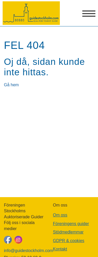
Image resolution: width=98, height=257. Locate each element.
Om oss (60, 215)
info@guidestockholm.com (24, 250)
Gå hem (11, 85)
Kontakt (60, 249)
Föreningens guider (71, 223)
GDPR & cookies (68, 240)
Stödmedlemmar (68, 232)
